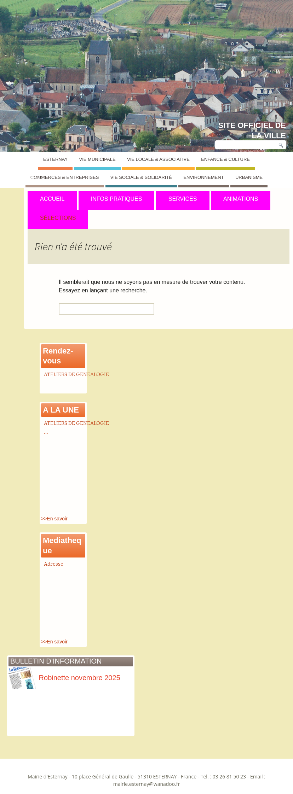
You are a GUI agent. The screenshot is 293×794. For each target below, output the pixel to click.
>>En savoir (54, 518)
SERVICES (182, 199)
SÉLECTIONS (58, 218)
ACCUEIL (52, 199)
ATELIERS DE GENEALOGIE (76, 375)
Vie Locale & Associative (158, 159)
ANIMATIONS (240, 199)
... (46, 432)
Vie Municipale (97, 159)
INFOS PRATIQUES (116, 199)
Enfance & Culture (225, 159)
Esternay (55, 159)
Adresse (53, 564)
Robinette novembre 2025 (64, 678)
